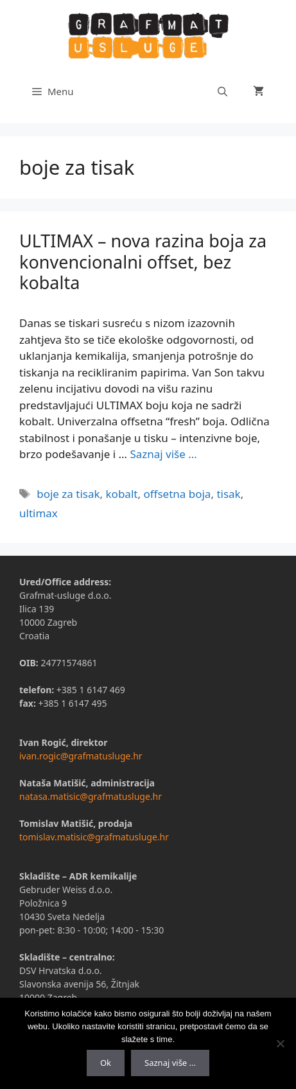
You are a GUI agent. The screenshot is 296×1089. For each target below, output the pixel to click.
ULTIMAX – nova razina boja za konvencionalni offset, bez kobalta (142, 261)
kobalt (122, 493)
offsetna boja (177, 493)
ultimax (38, 513)
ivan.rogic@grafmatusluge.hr (81, 756)
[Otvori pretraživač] (222, 91)
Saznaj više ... (170, 1062)
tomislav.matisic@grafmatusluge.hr (94, 837)
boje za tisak (68, 493)
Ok (105, 1062)
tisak (228, 493)
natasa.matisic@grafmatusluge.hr (90, 796)
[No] (280, 1043)
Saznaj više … (163, 454)
